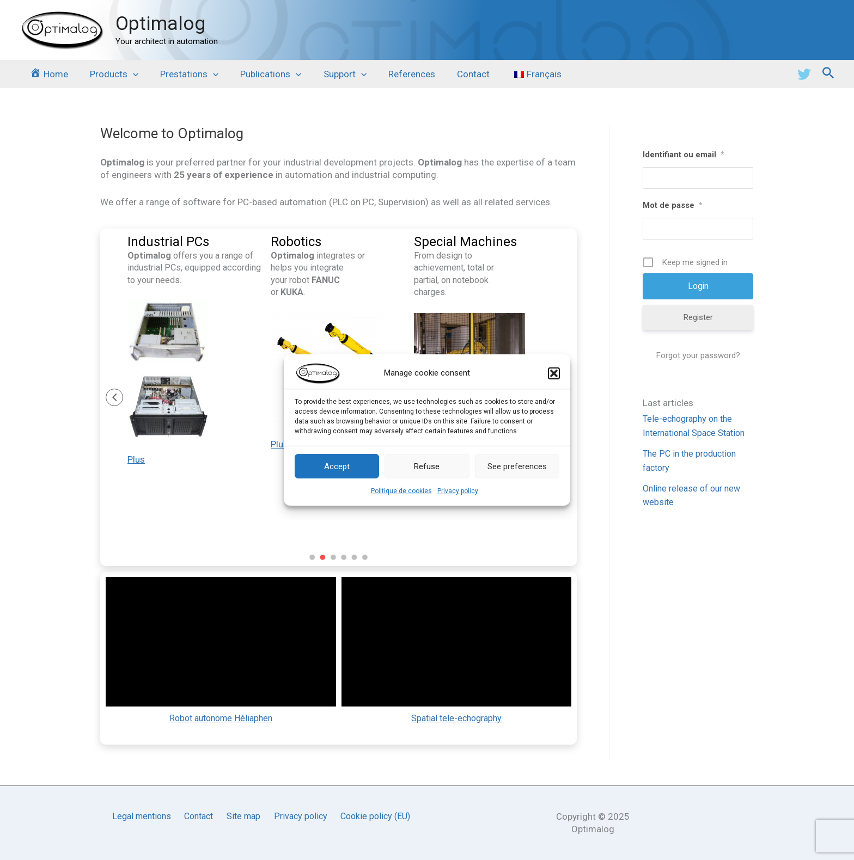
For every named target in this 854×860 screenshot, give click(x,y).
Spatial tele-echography (456, 721)
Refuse (427, 466)
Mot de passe (673, 205)
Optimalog (160, 24)
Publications (259, 74)
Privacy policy (457, 491)
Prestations (181, 74)
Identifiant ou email (683, 154)
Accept (337, 466)
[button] (553, 373)
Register (698, 318)
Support (330, 74)
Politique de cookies (401, 491)
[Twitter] (804, 74)
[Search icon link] (828, 74)
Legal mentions (143, 816)
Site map (245, 816)
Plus (136, 462)
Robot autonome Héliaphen (221, 721)
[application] (128, 74)
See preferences (517, 466)
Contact (452, 74)
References (393, 74)
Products (109, 74)
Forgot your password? (698, 356)
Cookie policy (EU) (374, 816)
